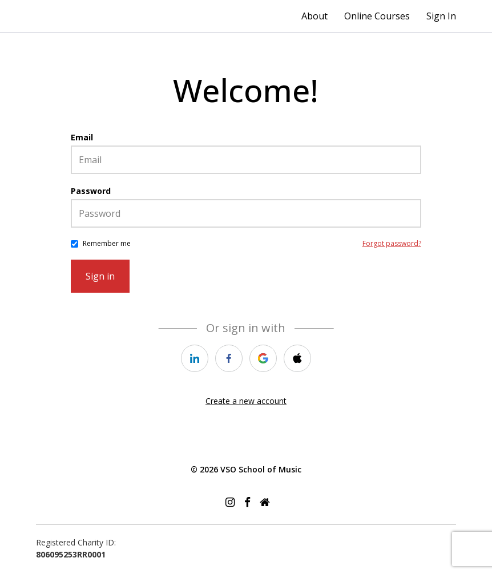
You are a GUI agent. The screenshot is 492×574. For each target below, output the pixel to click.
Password (91, 190)
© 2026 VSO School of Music (246, 469)
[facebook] (229, 358)
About (314, 16)
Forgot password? (391, 243)
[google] (263, 358)
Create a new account (246, 400)
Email (82, 137)
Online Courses (377, 16)
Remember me (107, 243)
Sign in (100, 276)
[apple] (297, 358)
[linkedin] (194, 358)
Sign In (441, 16)
